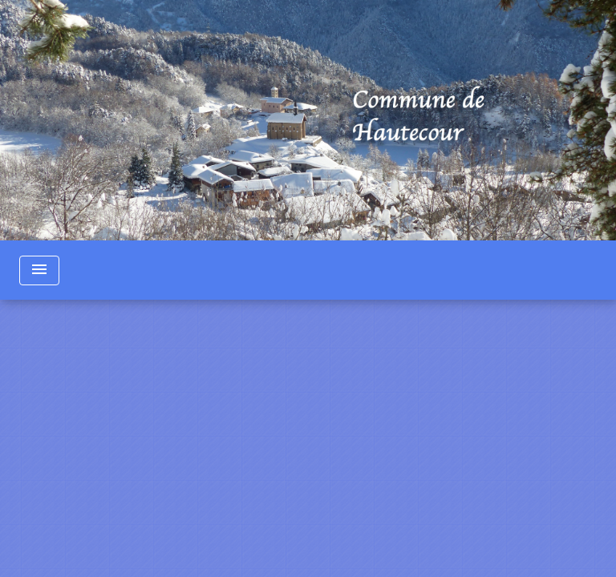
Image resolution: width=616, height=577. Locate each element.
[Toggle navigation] (39, 270)
